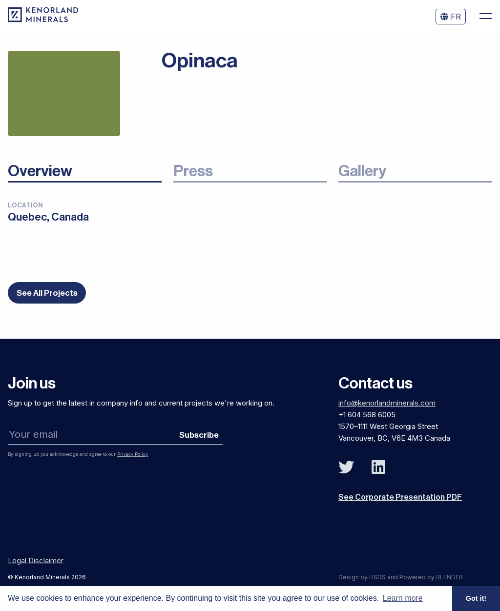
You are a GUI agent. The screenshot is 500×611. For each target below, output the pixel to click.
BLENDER (449, 577)
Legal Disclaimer (35, 560)
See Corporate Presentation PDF (400, 497)
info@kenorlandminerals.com (387, 402)
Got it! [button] (476, 598)
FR (450, 16)
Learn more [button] (403, 598)
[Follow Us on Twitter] (346, 467)
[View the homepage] (43, 19)
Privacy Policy (132, 454)
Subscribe (199, 435)
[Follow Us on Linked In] (378, 467)
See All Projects (47, 295)
